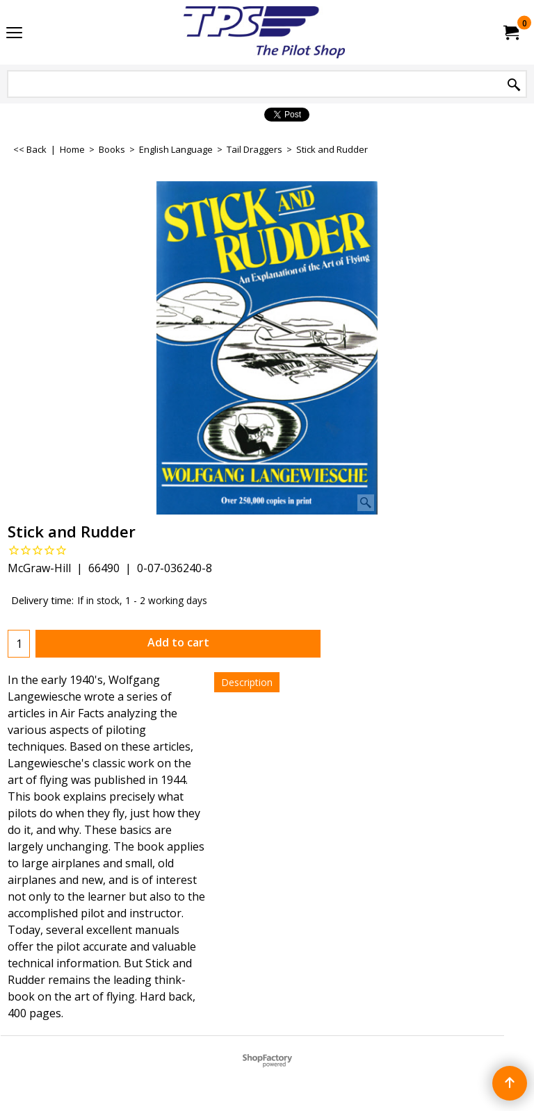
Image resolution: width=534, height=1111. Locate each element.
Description (247, 682)
